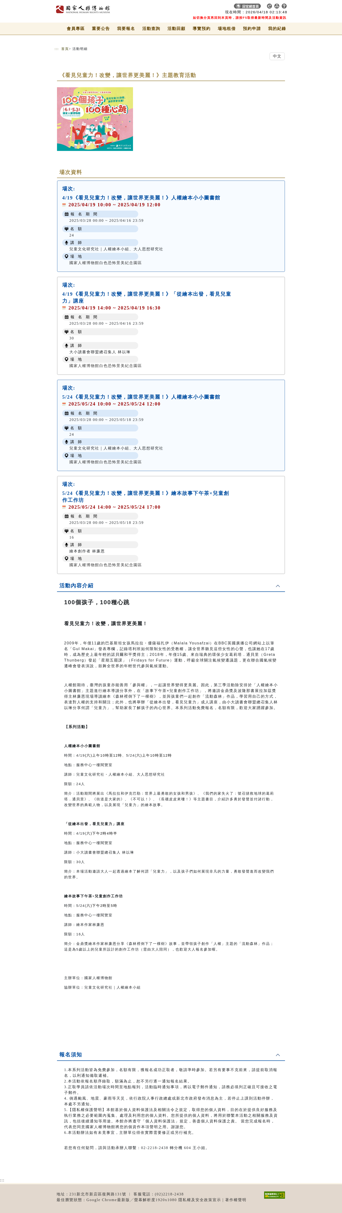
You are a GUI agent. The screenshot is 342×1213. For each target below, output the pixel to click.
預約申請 (252, 28)
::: (57, 49)
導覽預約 (202, 28)
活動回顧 (176, 28)
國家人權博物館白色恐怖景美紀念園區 (105, 263)
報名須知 (70, 1055)
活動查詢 (151, 28)
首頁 (65, 49)
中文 (277, 56)
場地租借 (227, 28)
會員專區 (76, 28)
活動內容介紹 (76, 586)
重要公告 (101, 28)
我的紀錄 (277, 28)
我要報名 (126, 28)
